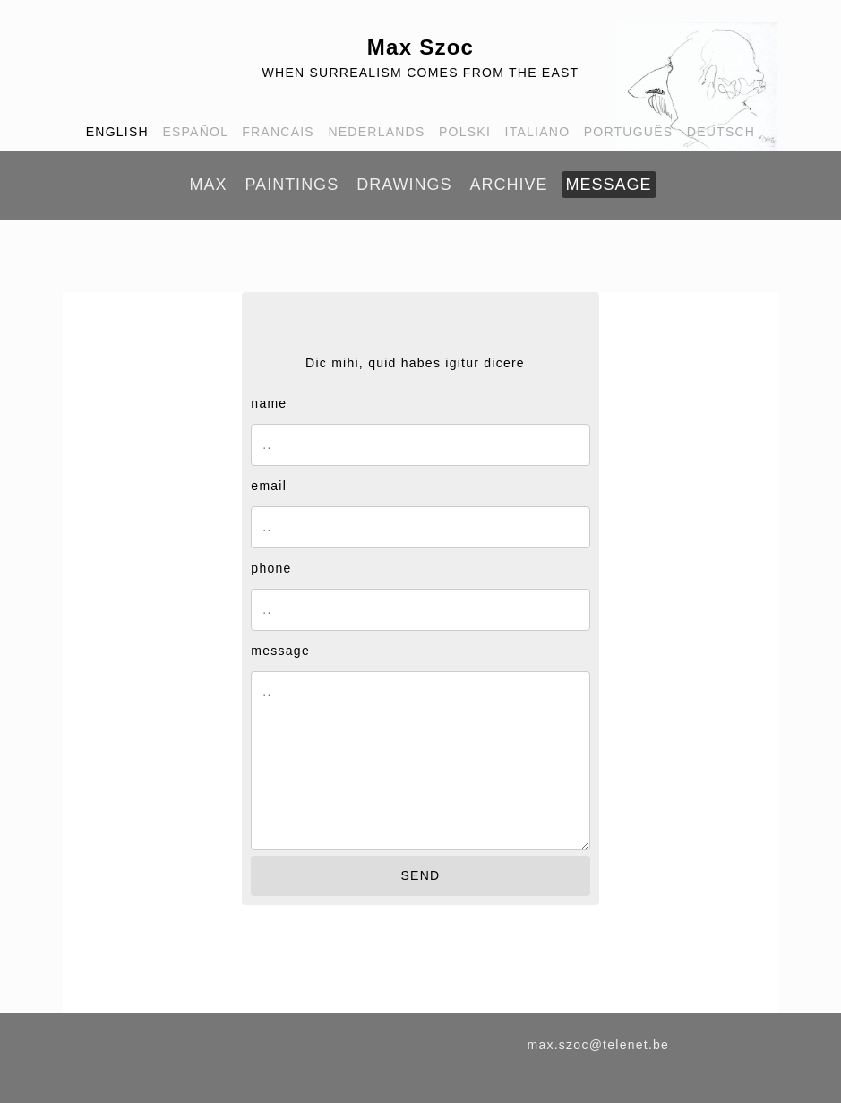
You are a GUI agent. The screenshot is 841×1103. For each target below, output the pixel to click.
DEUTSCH (721, 132)
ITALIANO (538, 132)
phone (271, 568)
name (269, 403)
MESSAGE (609, 185)
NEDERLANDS (376, 132)
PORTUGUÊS (629, 132)
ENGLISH (117, 132)
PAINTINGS (292, 185)
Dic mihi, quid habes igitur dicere (415, 363)
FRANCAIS (278, 132)
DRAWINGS (403, 185)
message (280, 650)
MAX (208, 185)
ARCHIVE (508, 185)
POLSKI (465, 132)
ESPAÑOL (194, 132)
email (269, 485)
